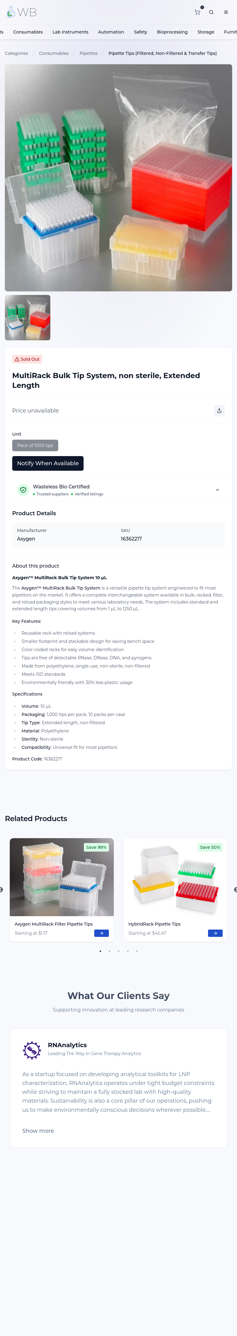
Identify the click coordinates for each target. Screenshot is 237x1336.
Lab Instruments (70, 32)
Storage (206, 32)
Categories (16, 53)
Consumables (28, 32)
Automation (111, 32)
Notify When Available (48, 463)
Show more (38, 1131)
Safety (140, 32)
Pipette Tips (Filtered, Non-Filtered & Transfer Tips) (163, 53)
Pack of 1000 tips (35, 445)
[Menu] (226, 12)
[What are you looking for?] (211, 12)
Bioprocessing (172, 32)
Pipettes (89, 53)
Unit (16, 434)
